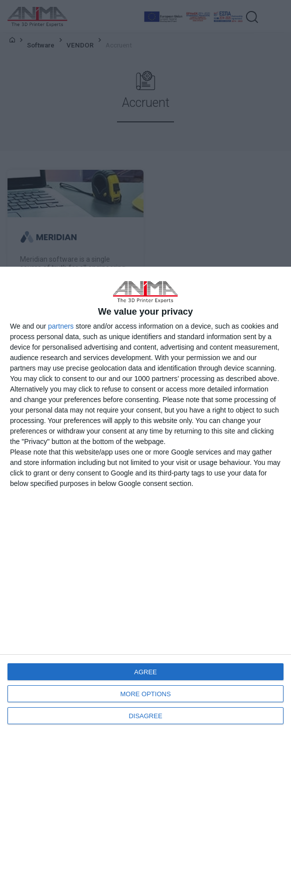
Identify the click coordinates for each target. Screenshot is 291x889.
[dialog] (145, 578)
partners (61, 326)
